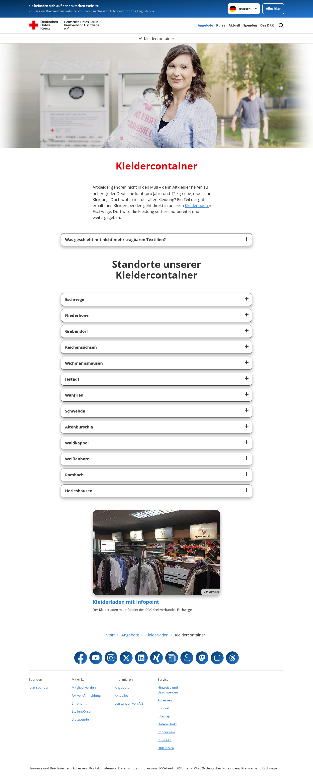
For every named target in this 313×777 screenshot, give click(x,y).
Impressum (166, 732)
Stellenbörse (81, 711)
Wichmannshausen (84, 363)
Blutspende (80, 719)
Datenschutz (167, 724)
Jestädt (72, 379)
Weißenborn (77, 459)
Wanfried (74, 395)
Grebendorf (76, 331)
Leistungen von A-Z (129, 703)
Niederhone (77, 315)
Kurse (220, 25)
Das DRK (267, 25)
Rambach (74, 475)
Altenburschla (79, 427)
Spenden (250, 25)
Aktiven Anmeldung (86, 695)
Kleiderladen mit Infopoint (126, 601)
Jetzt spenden (39, 687)
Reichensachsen (81, 347)
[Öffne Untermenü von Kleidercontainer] (156, 38)
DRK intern (166, 748)
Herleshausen (78, 490)
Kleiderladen (197, 205)
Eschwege (74, 299)
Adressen (165, 700)
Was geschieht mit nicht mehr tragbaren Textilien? (115, 239)
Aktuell (234, 25)
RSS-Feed (164, 740)
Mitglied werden (84, 687)
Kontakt (163, 708)
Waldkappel (77, 443)
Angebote (205, 25)
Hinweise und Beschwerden (168, 689)
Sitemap (164, 716)
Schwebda (75, 411)
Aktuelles (121, 695)
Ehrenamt (79, 703)
